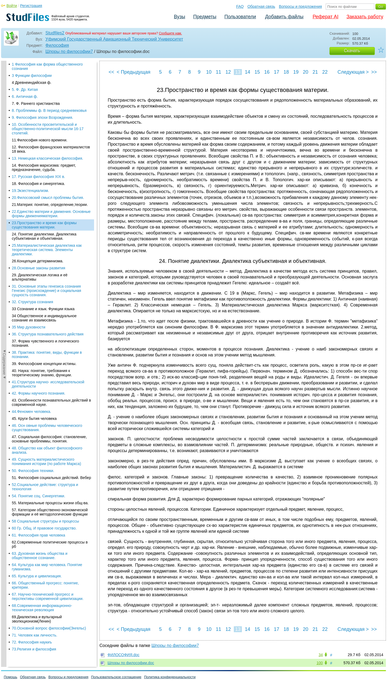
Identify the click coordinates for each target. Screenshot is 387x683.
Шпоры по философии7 (69, 51)
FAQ (240, 6)
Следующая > (353, 72)
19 (296, 72)
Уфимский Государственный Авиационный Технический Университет (114, 39)
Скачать (352, 50)
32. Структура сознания (32, 155)
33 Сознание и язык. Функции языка (43, 162)
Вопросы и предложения (300, 6)
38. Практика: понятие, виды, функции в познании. (47, 208)
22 (325, 72)
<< (111, 72)
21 (315, 72)
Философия (57, 45)
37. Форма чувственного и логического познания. (45, 197)
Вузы (179, 16)
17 (276, 72)
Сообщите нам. (170, 33)
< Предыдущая (133, 72)
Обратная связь (261, 6)
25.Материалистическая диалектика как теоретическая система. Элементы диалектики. (47, 103)
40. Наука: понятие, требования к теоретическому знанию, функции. (42, 226)
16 (267, 72)
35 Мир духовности (28, 181)
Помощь (10, 677)
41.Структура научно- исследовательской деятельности (48, 238)
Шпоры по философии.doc (131, 663)
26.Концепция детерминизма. (37, 115)
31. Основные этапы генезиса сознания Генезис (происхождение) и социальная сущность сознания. (46, 144)
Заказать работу (364, 16)
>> (374, 72)
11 (218, 72)
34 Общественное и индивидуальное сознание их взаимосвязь (44, 171)
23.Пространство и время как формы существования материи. (44, 78)
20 (305, 72)
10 (209, 72)
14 (247, 72)
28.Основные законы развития (38, 122)
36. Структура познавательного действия (48, 188)
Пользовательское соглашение (116, 677)
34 (320, 655)
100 (320, 663)
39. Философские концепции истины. (44, 217)
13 (238, 72)
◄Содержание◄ (4, 155)
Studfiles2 (54, 33)
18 (286, 72)
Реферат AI (325, 16)
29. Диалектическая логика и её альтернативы (39, 131)
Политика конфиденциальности (170, 677)
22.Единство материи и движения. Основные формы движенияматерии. (51, 67)
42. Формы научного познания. (38, 247)
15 (257, 72)
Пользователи (240, 16)
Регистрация (31, 5)
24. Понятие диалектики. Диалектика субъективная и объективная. (44, 90)
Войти (11, 5)
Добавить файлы (284, 16)
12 (228, 72)
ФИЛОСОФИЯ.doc (123, 655)
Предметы (204, 16)
